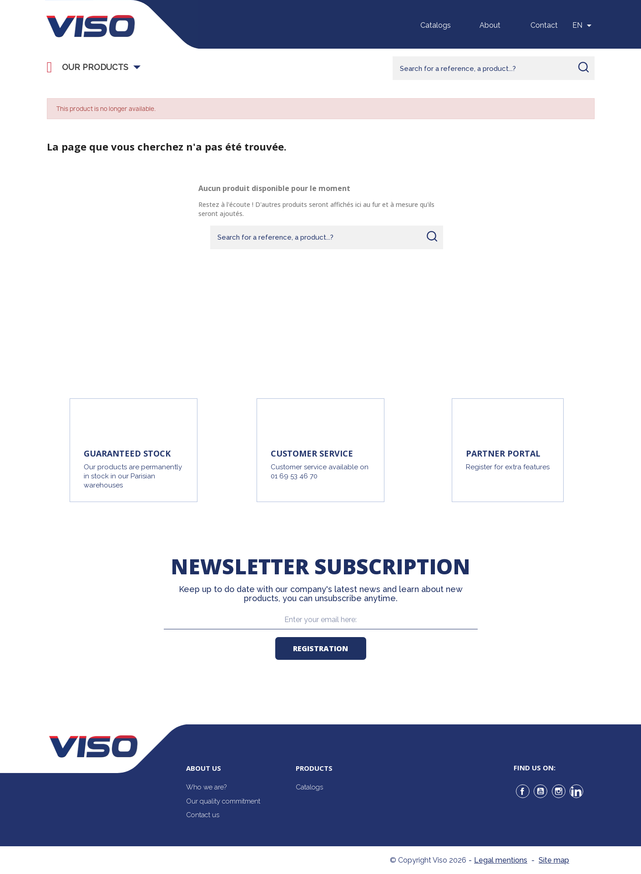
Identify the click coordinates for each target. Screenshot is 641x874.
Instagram (558, 791)
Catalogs (435, 25)
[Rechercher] (494, 68)
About (489, 25)
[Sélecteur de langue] (583, 25)
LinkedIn (576, 791)
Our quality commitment (223, 801)
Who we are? (206, 787)
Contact (544, 25)
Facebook (523, 791)
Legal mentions (500, 860)
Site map (554, 860)
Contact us (202, 815)
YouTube (540, 791)
